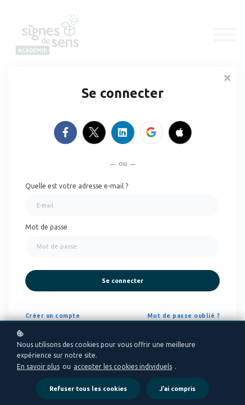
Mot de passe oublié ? (183, 315)
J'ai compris (178, 388)
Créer (34, 315)
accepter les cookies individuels (123, 366)
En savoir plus (38, 366)
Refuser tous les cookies (88, 388)
